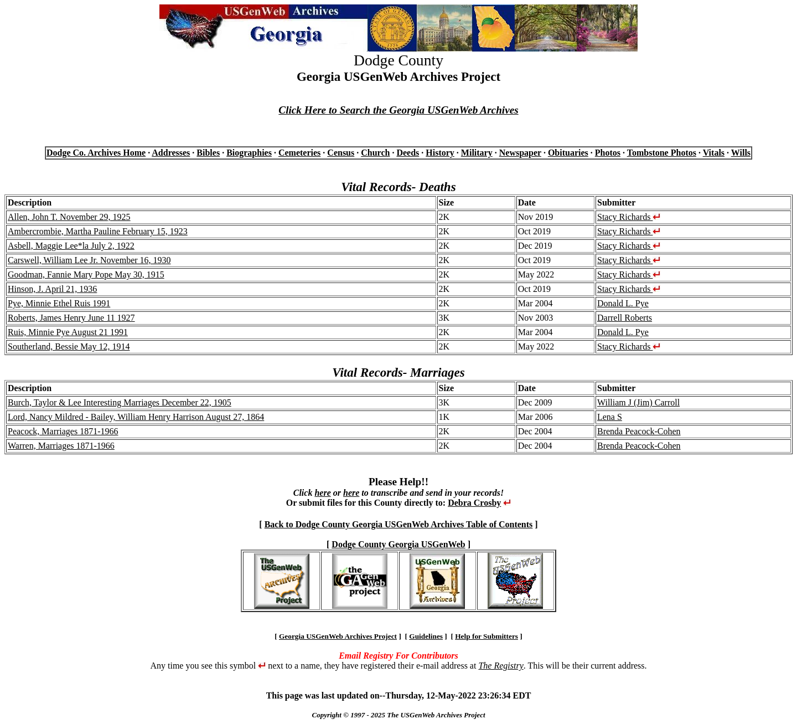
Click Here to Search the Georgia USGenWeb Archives (398, 110)
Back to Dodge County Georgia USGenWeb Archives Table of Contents (399, 524)
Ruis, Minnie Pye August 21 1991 (68, 332)
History (440, 152)
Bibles (208, 152)
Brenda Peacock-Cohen (639, 431)
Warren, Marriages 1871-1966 (61, 445)
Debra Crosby (474, 502)
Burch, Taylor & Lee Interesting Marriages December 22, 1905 (119, 402)
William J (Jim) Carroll (638, 402)
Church (375, 152)
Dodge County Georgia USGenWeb (398, 544)
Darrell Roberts (624, 317)
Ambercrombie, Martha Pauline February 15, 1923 (98, 231)
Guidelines (426, 636)
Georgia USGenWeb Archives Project (338, 636)
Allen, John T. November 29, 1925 (69, 217)
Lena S (609, 417)
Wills (741, 152)
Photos (607, 152)
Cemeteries (299, 152)
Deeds (407, 152)
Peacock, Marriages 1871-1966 (63, 431)
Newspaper (520, 152)
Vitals (713, 152)
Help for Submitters (486, 636)
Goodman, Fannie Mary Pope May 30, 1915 (86, 274)
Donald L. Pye (623, 303)
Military (477, 152)
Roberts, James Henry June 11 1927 (71, 317)
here (322, 492)
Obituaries (568, 152)
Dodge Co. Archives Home (96, 152)
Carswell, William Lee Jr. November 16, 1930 (89, 260)
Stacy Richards (628, 217)
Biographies (249, 152)
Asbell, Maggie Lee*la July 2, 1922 (71, 245)
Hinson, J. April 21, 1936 (52, 289)
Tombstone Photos (661, 152)
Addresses (171, 152)
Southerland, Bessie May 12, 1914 (69, 346)
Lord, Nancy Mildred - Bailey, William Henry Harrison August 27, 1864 (136, 417)
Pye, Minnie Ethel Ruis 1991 (59, 303)
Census (340, 152)
